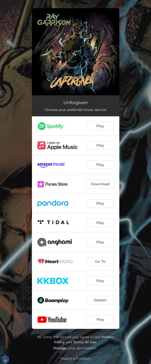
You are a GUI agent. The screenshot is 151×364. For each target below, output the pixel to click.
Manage (60, 348)
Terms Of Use (84, 342)
